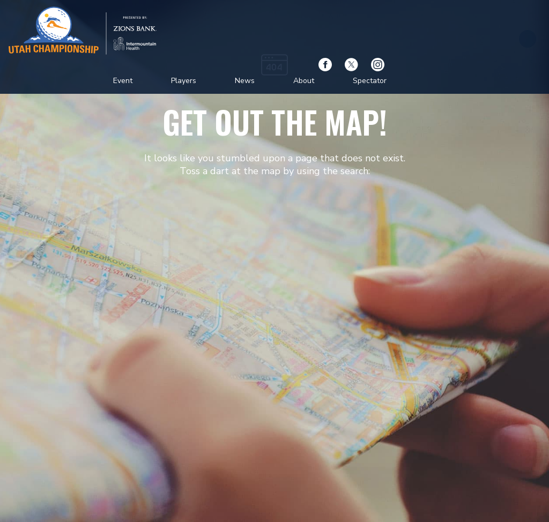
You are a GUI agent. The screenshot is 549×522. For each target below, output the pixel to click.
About (303, 81)
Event (122, 81)
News (245, 81)
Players (183, 81)
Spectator (370, 81)
